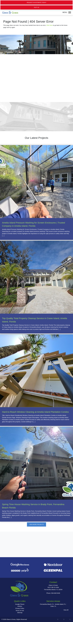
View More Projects (36, 524)
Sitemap (19, 612)
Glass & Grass (11, 619)
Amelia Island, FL (60, 604)
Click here (49, 25)
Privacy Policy (19, 608)
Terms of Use (20, 610)
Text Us (36, 7)
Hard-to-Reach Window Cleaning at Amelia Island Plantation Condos (35, 412)
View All (65, 610)
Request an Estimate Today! (36, 2)
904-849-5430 (55, 593)
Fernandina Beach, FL (47, 604)
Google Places (19, 604)
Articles (19, 606)
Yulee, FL (53, 606)
